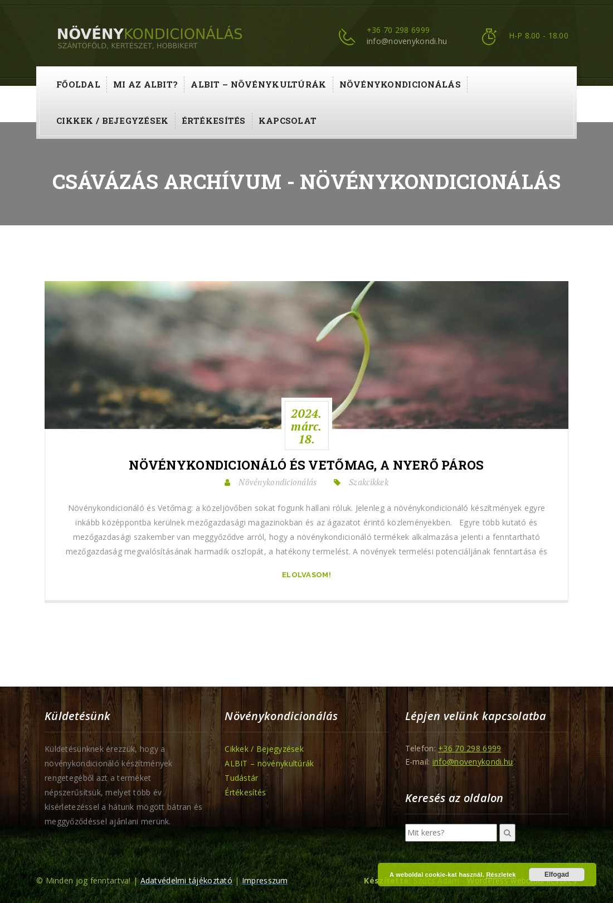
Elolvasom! (306, 575)
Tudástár (241, 777)
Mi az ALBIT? (145, 84)
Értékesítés (214, 120)
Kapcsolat (288, 120)
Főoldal (78, 84)
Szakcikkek (368, 481)
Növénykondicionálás (400, 84)
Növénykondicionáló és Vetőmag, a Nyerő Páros (306, 465)
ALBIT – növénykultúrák (258, 84)
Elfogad (556, 874)
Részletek (500, 874)
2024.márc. (306, 426)
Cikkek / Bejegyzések (112, 120)
